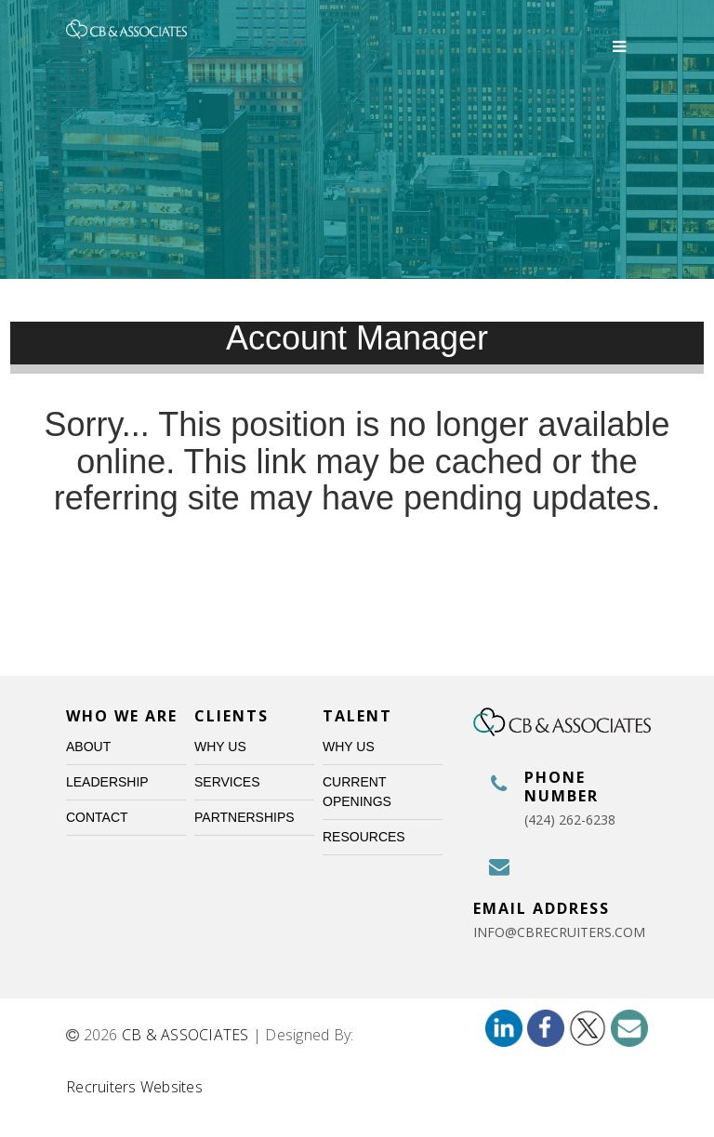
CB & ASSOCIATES (185, 1035)
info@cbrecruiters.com (559, 932)
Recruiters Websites (134, 1087)
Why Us (220, 746)
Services (227, 781)
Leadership (107, 781)
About (88, 746)
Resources (364, 836)
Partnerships (244, 817)
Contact (97, 817)
